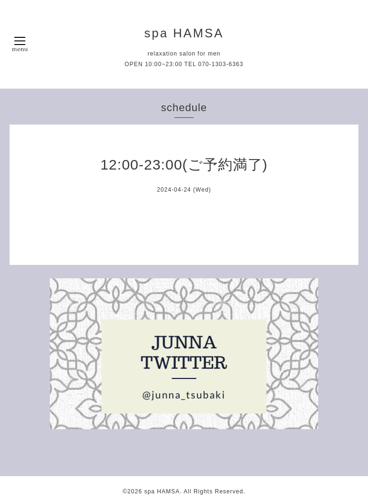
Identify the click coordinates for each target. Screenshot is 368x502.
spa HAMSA (184, 33)
